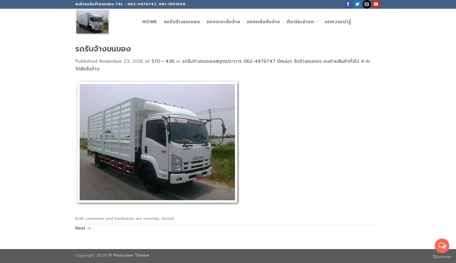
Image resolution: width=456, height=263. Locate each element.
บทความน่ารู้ (338, 21)
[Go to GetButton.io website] (442, 257)
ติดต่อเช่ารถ (302, 21)
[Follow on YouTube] (376, 4)
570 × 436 (163, 61)
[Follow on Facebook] (348, 4)
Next (82, 228)
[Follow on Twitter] (357, 4)
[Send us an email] (367, 4)
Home (149, 21)
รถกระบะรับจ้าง (223, 21)
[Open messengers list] (442, 246)
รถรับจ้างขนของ (182, 21)
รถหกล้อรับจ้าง (263, 21)
